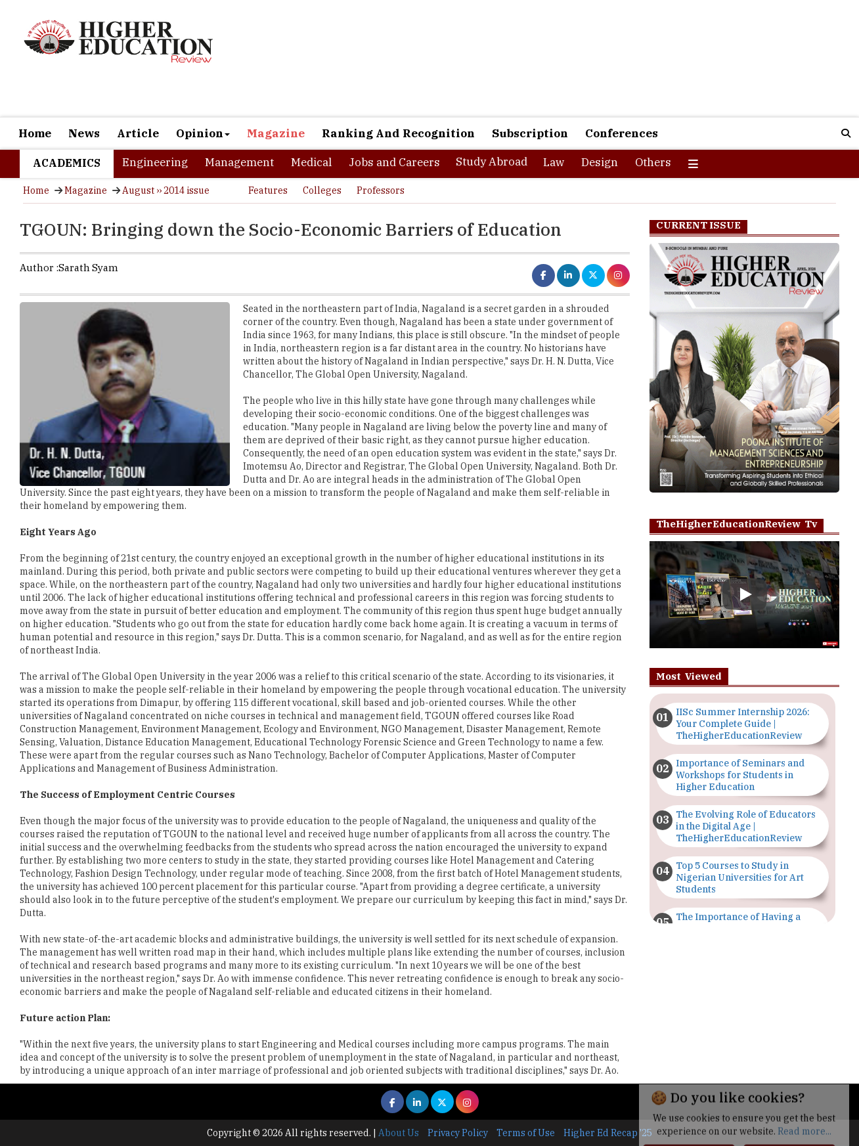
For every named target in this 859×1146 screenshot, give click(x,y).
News (84, 133)
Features (268, 190)
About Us (398, 1133)
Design (599, 162)
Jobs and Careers (394, 162)
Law (553, 162)
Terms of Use (525, 1133)
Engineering (155, 162)
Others (653, 162)
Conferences (621, 133)
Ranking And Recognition (398, 133)
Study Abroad (491, 161)
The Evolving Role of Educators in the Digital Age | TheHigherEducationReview (746, 826)
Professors (381, 190)
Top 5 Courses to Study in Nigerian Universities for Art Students (740, 877)
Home (34, 133)
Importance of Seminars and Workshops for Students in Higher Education (740, 775)
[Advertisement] (566, 60)
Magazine (276, 133)
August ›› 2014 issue (165, 190)
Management (239, 162)
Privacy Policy (458, 1133)
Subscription (530, 133)
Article (138, 133)
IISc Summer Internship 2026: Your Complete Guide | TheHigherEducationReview (743, 723)
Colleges (322, 190)
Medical (311, 162)
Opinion (203, 133)
